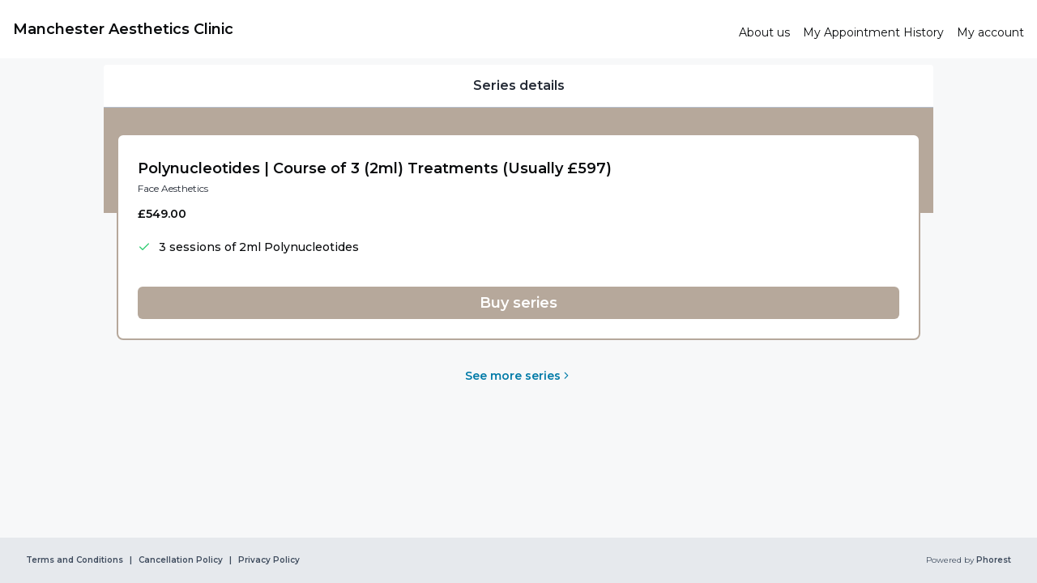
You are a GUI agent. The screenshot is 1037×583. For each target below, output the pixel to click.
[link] (369, 29)
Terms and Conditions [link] (74, 560)
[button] (518, 303)
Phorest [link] (992, 560)
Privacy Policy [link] (269, 560)
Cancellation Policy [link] (181, 560)
